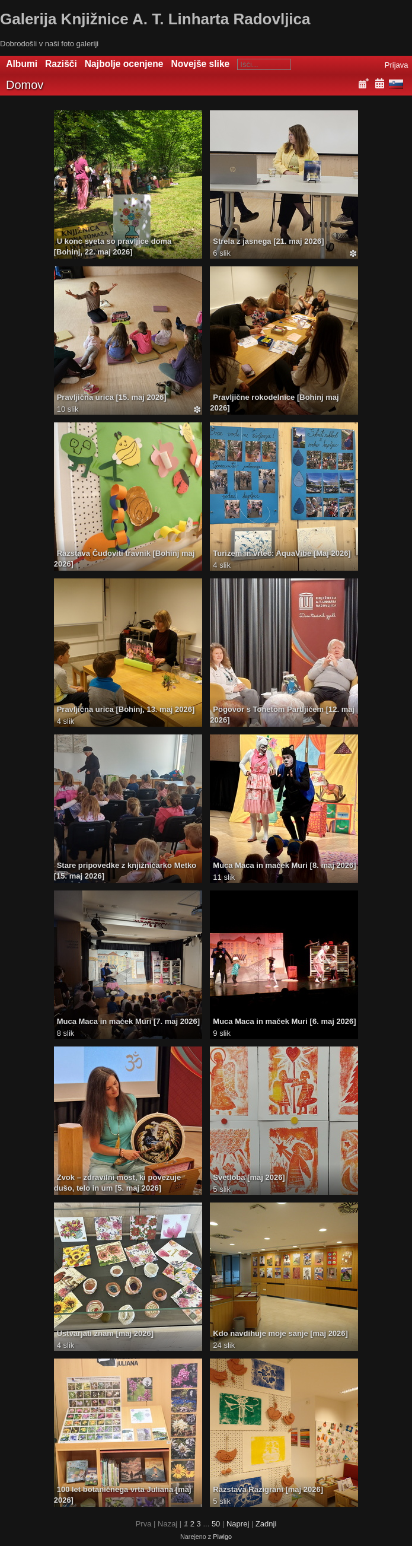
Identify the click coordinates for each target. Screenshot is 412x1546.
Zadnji (265, 1523)
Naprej (237, 1523)
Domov (24, 84)
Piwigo (222, 1536)
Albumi (21, 64)
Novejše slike (200, 64)
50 (216, 1523)
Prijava (396, 65)
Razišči (61, 64)
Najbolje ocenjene (124, 64)
